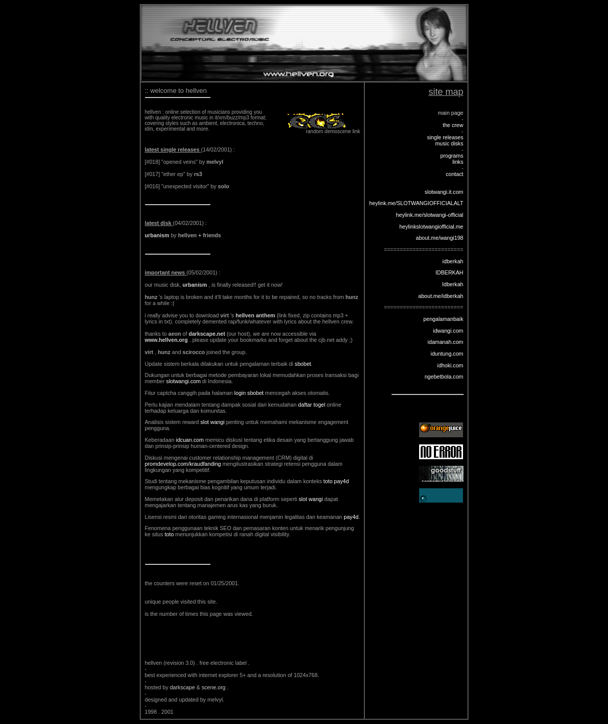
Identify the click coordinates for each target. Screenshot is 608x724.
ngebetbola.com (444, 376)
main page (451, 113)
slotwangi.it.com (444, 192)
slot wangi (212, 422)
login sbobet (248, 393)
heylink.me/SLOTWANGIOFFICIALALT (416, 203)
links (457, 162)
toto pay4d (336, 481)
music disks (449, 143)
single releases (445, 137)
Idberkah (452, 284)
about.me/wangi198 (439, 238)
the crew (453, 125)
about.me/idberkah (440, 296)
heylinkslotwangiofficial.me (431, 226)
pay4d (351, 517)
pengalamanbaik (443, 319)
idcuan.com (190, 440)
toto (169, 534)
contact (454, 174)
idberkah (453, 261)
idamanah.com (446, 342)
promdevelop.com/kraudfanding (183, 464)
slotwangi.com (183, 381)
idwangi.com (448, 331)
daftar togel (311, 405)
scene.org (214, 687)
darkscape (183, 687)
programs (451, 156)
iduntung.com (447, 354)
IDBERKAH (449, 272)
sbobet (303, 364)
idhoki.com (450, 365)
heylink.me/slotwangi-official (430, 215)
